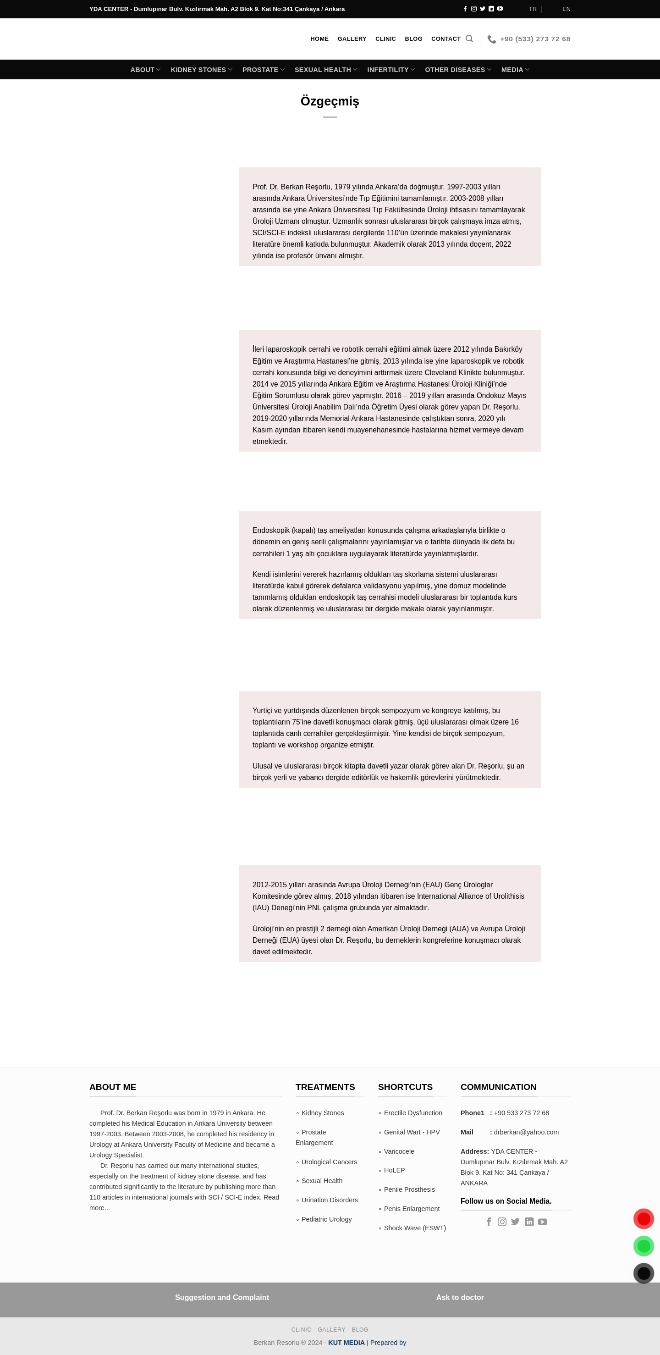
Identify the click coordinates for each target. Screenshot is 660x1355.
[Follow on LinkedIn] (491, 9)
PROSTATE (263, 69)
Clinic (302, 1330)
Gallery (332, 1330)
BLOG (360, 1330)
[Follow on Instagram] (474, 9)
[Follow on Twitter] (482, 9)
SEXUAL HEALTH (326, 69)
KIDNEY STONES (201, 69)
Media (515, 69)
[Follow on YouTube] (500, 9)
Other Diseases (458, 69)
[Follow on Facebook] (465, 9)
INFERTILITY (391, 69)
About (146, 69)
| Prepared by (367, 1342)
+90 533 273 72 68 (521, 1113)
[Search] (469, 39)
